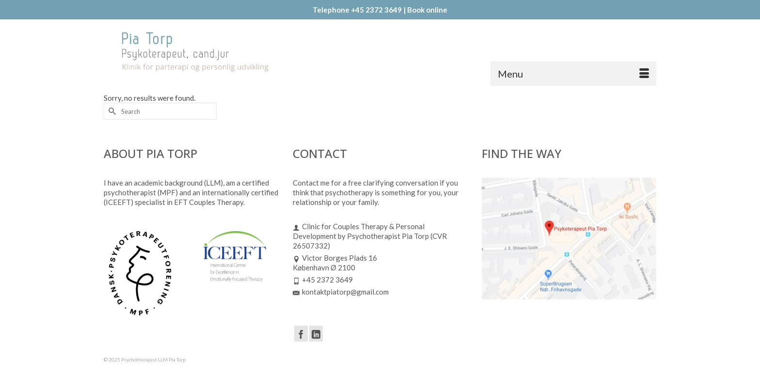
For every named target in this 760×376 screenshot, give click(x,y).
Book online (427, 9)
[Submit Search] (111, 111)
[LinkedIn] (316, 333)
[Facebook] (301, 333)
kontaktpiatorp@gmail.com (341, 291)
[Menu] (573, 74)
